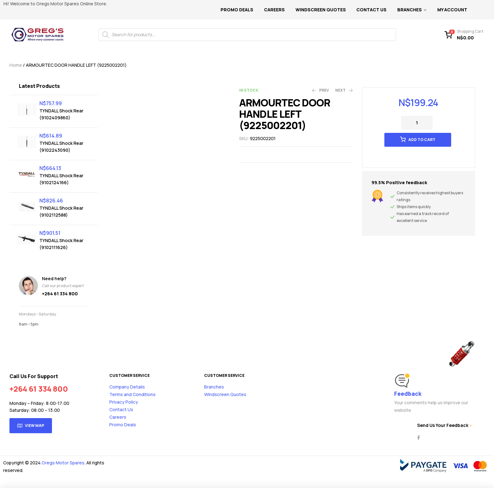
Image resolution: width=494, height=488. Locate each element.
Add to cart (421, 139)
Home (15, 65)
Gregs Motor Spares (63, 463)
